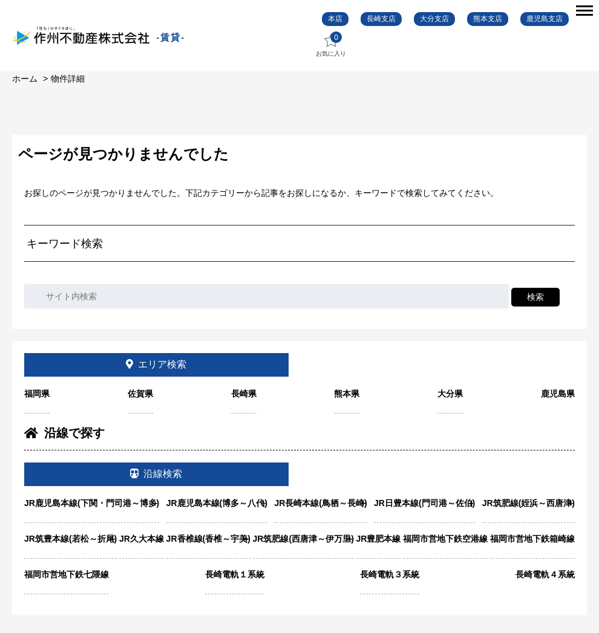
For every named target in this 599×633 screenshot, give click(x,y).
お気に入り (331, 44)
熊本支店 (487, 19)
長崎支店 (381, 19)
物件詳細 (68, 78)
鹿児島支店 (544, 19)
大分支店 (434, 19)
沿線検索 (156, 474)
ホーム (25, 78)
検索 (535, 297)
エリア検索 (156, 364)
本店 (335, 19)
